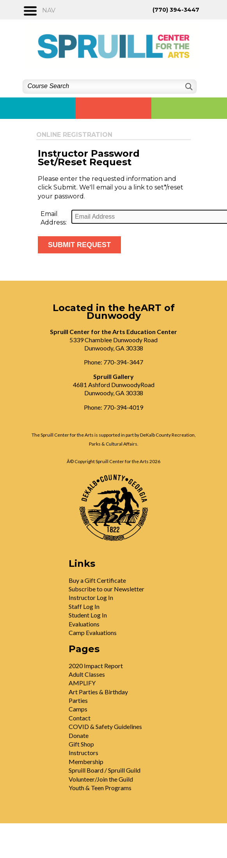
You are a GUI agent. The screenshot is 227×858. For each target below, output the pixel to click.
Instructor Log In (91, 597)
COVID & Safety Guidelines (105, 726)
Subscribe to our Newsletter (106, 589)
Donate (79, 735)
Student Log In (88, 615)
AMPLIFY (82, 682)
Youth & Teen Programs (100, 787)
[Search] (188, 87)
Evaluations (84, 624)
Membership (86, 761)
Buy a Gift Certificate (97, 580)
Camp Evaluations (93, 632)
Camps (78, 709)
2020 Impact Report (96, 665)
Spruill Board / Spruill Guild (104, 770)
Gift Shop (81, 744)
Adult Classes (87, 674)
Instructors (83, 752)
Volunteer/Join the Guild (101, 779)
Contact (79, 718)
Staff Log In (84, 606)
